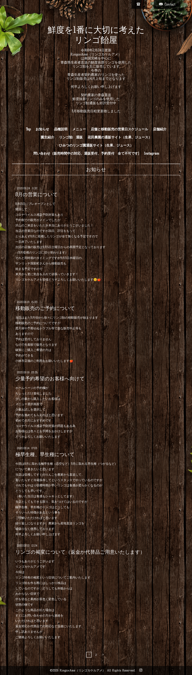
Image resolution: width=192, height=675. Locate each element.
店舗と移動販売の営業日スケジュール (119, 129)
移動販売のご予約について (45, 308)
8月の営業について (36, 194)
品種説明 (61, 129)
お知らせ (42, 129)
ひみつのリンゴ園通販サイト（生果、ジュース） (96, 145)
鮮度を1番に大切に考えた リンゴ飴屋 (96, 35)
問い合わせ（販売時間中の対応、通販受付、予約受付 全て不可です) (86, 153)
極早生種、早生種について (45, 454)
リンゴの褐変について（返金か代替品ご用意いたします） (80, 552)
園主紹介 (47, 137)
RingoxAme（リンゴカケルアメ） (82, 670)
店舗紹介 (159, 129)
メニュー (79, 129)
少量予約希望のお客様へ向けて (50, 379)
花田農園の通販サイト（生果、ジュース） (120, 137)
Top (28, 129)
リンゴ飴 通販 (71, 137)
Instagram (151, 153)
